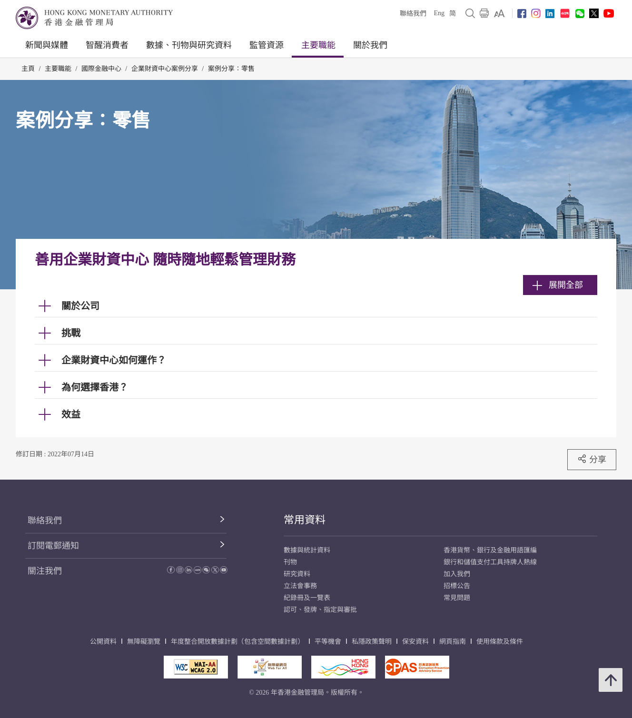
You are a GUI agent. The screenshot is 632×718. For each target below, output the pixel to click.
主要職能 (318, 45)
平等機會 (328, 641)
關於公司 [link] (80, 306)
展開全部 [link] (558, 285)
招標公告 (457, 586)
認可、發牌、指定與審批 (320, 609)
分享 (591, 459)
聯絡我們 (413, 13)
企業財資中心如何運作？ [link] (113, 360)
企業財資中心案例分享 (164, 68)
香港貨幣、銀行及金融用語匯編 (490, 550)
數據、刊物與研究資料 (189, 45)
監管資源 (266, 45)
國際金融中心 (101, 68)
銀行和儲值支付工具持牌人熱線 (490, 562)
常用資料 (305, 520)
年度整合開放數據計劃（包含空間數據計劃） (237, 641)
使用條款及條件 (499, 641)
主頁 (28, 68)
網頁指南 (452, 641)
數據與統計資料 (307, 550)
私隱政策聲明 (372, 641)
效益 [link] (70, 414)
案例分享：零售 (231, 68)
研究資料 (297, 574)
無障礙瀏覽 (143, 641)
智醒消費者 (107, 45)
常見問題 (457, 597)
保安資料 (415, 641)
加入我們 (457, 574)
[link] (499, 13)
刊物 (290, 562)
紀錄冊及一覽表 (307, 597)
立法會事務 (300, 586)
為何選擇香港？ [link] (94, 387)
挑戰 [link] (70, 333)
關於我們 (370, 45)
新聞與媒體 (46, 45)
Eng (439, 13)
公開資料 (103, 641)
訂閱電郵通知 (53, 546)
